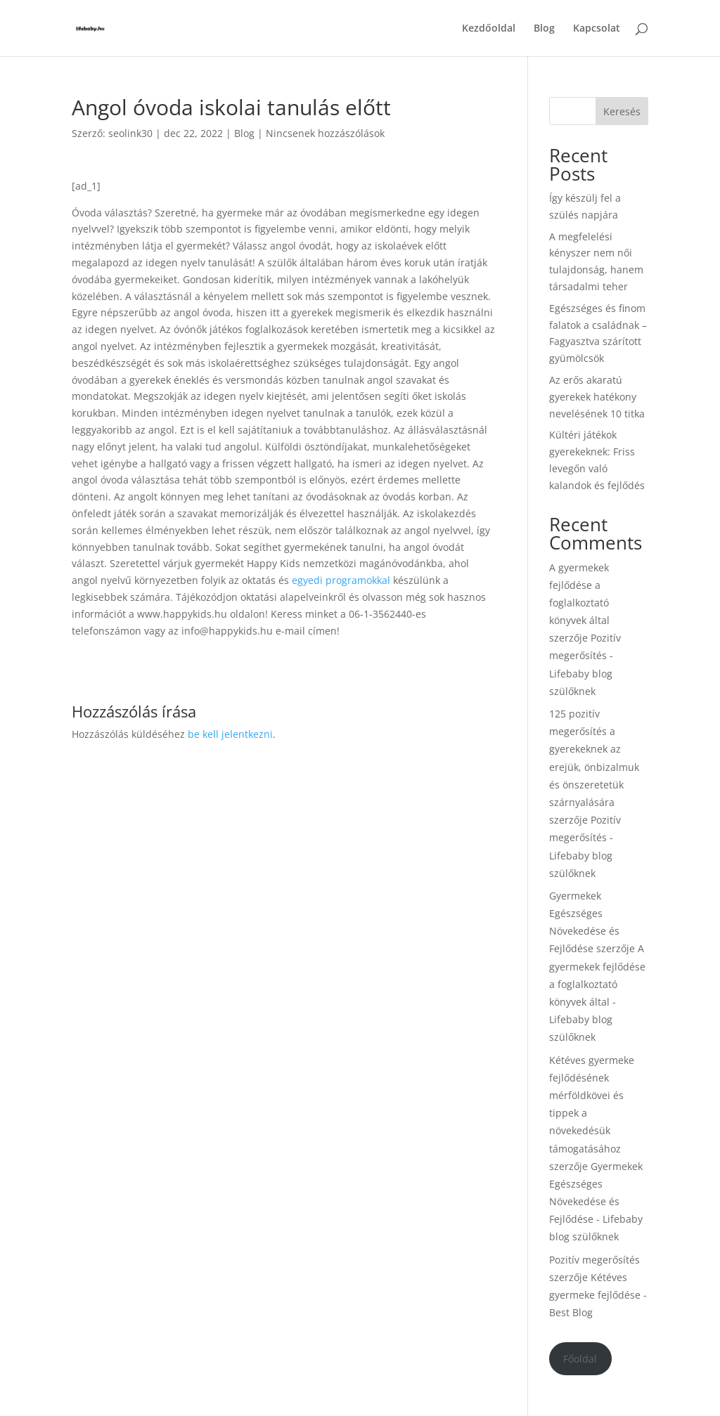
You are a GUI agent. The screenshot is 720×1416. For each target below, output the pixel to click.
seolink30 (130, 133)
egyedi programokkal (339, 580)
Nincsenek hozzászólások (325, 133)
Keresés (622, 111)
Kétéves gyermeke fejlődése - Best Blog (598, 1295)
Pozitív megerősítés (594, 1259)
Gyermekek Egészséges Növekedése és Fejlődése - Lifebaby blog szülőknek (596, 1202)
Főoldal (580, 1358)
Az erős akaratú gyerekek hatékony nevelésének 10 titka (597, 396)
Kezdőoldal (488, 28)
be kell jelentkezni (230, 734)
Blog (544, 28)
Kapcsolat (596, 28)
